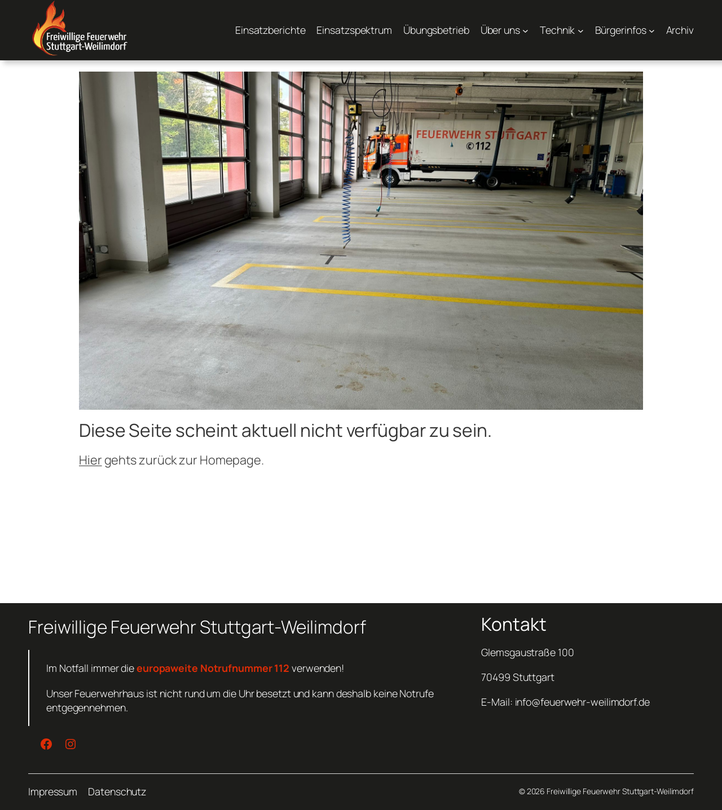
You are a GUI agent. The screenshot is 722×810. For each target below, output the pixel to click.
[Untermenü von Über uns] (505, 30)
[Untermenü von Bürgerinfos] (625, 30)
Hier (90, 460)
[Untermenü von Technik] (562, 30)
